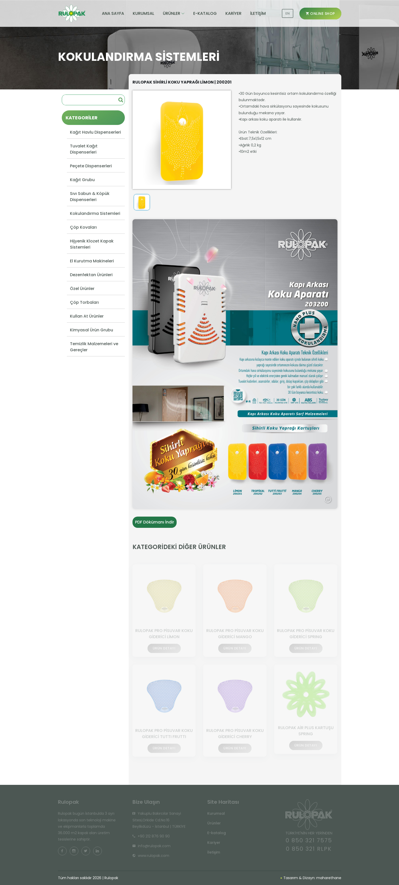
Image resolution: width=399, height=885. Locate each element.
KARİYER (233, 13)
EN (287, 13)
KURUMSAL (143, 13)
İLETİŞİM (258, 13)
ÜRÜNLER (171, 13)
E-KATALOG (205, 13)
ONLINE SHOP (320, 13)
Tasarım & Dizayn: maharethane (311, 877)
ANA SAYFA (113, 13)
